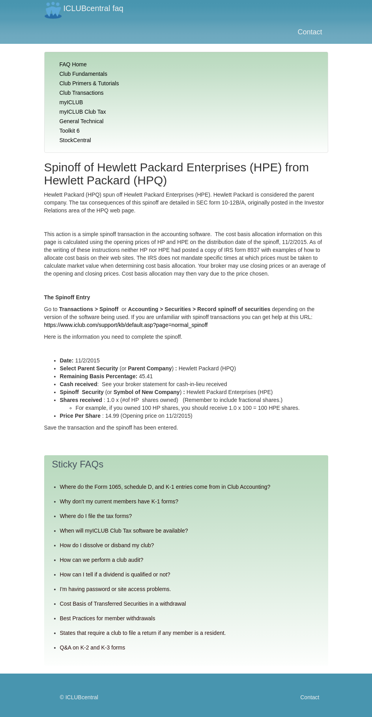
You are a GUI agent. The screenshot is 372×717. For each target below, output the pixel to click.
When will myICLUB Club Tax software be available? (124, 530)
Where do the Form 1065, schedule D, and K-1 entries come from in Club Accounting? (165, 487)
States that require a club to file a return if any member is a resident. (143, 633)
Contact (309, 32)
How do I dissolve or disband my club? (107, 545)
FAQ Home (73, 64)
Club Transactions (82, 93)
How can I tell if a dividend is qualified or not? (115, 574)
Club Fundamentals (83, 74)
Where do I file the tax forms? (96, 516)
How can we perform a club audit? (102, 560)
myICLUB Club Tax (83, 112)
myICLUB (71, 102)
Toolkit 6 (70, 131)
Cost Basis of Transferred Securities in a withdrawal (123, 604)
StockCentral (75, 140)
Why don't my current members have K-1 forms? (119, 501)
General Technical (82, 121)
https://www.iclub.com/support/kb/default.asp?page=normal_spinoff (126, 325)
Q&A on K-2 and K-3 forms (92, 647)
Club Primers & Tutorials (89, 83)
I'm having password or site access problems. (115, 589)
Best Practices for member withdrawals (107, 618)
